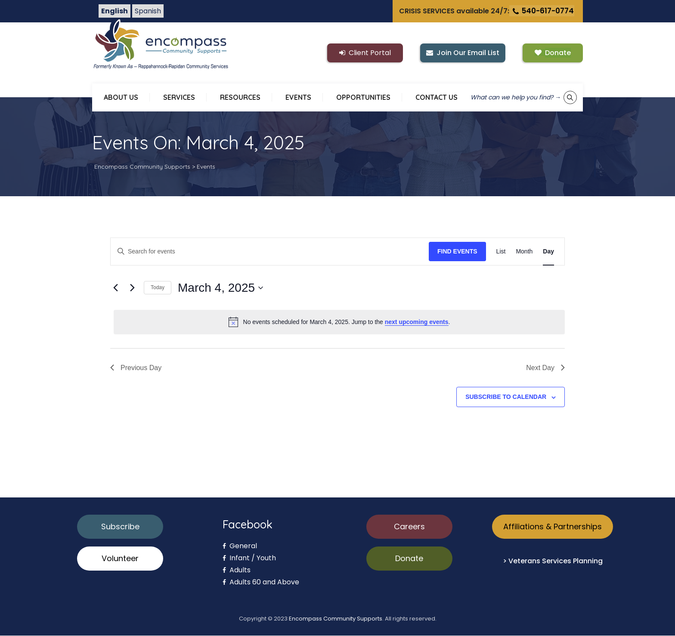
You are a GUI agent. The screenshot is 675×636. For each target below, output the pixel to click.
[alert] (339, 322)
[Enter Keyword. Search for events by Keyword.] (270, 252)
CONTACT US (436, 97)
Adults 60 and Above (261, 582)
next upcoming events (417, 322)
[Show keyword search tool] (570, 98)
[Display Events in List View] (501, 252)
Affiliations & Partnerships (552, 527)
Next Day (545, 368)
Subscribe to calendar (505, 397)
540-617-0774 (542, 11)
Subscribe (120, 527)
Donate (409, 558)
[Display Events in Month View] (524, 252)
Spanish (148, 11)
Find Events (457, 251)
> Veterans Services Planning (553, 561)
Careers (409, 527)
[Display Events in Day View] (548, 252)
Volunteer (120, 558)
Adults (237, 570)
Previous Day (135, 368)
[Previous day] (115, 288)
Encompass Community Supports (335, 619)
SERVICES (179, 97)
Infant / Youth (249, 558)
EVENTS (298, 97)
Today (157, 288)
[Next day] (132, 288)
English (114, 11)
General (240, 546)
